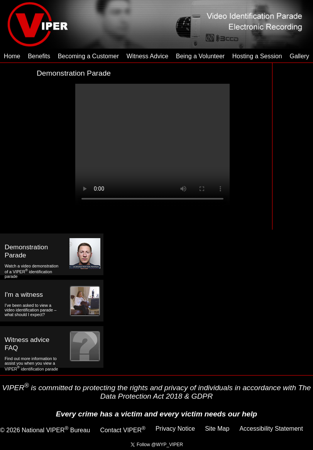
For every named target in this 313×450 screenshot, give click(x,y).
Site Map (217, 428)
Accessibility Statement (271, 428)
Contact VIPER (122, 430)
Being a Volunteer (200, 56)
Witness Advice (147, 56)
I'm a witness (24, 294)
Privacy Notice (175, 428)
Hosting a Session (257, 56)
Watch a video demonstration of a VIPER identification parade (31, 271)
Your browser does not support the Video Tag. (152, 145)
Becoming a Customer (88, 56)
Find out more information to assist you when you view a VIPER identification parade (31, 363)
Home (12, 56)
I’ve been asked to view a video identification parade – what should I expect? (30, 310)
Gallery (299, 56)
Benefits (39, 56)
